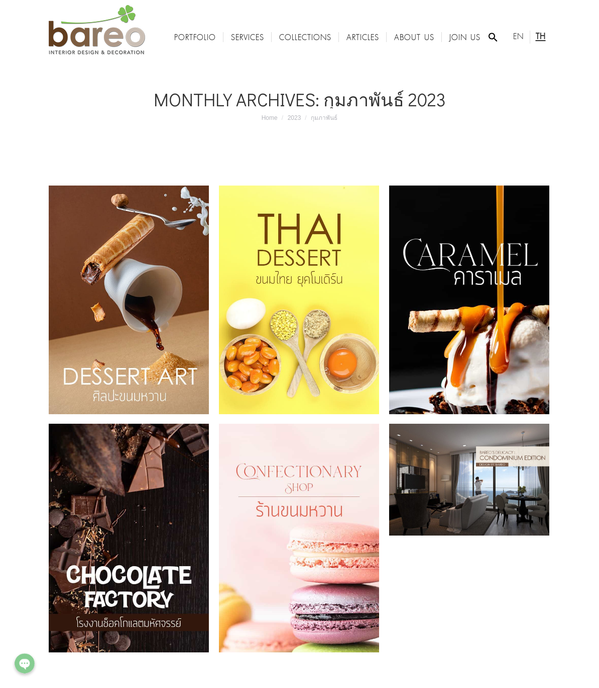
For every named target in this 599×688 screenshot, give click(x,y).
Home (270, 117)
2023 (294, 117)
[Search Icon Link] (493, 37)
